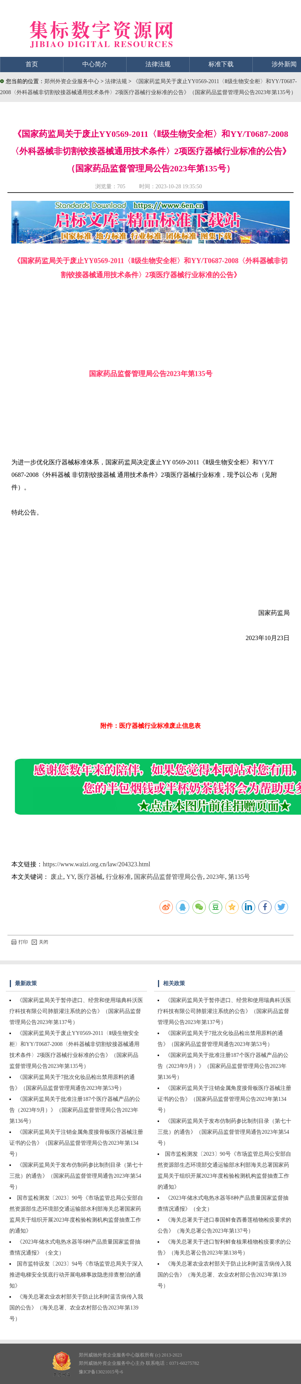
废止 (57, 876)
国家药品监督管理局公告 (168, 876)
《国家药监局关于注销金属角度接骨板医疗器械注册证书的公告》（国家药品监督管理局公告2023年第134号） (76, 1143)
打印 (19, 942)
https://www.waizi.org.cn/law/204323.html (96, 864)
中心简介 (94, 64)
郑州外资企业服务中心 (71, 81)
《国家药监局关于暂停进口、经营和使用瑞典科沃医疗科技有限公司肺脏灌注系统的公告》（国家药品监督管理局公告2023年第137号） (76, 1011)
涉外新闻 (284, 64)
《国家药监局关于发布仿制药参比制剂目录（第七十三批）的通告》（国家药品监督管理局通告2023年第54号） (76, 1176)
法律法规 (157, 64)
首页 (31, 64)
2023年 (215, 876)
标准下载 (221, 64)
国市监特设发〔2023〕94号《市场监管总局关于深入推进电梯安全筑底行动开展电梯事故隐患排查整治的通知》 (76, 1275)
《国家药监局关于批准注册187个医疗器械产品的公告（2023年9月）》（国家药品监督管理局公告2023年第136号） (74, 1110)
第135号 (239, 876)
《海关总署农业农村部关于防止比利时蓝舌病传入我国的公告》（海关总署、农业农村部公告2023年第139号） (76, 1308)
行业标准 (118, 876)
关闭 (40, 942)
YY (70, 876)
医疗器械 (90, 876)
